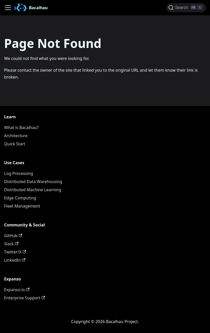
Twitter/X (15, 252)
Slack (11, 244)
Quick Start (14, 144)
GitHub (13, 235)
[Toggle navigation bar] (8, 7)
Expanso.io (17, 289)
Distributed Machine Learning (32, 190)
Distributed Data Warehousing (33, 181)
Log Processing (18, 173)
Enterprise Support (24, 298)
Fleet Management (22, 206)
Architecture (16, 135)
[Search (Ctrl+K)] (186, 7)
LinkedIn (14, 260)
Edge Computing (20, 198)
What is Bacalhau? (21, 127)
